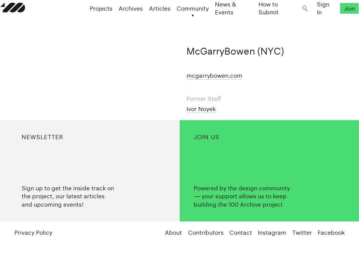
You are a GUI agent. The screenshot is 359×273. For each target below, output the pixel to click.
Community (200, 23)
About (173, 232)
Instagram (272, 232)
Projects (108, 23)
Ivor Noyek (201, 109)
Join (335, 23)
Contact (240, 232)
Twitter (302, 232)
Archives (138, 23)
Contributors (206, 232)
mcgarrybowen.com (214, 75)
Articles (167, 23)
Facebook (331, 232)
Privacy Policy (33, 232)
